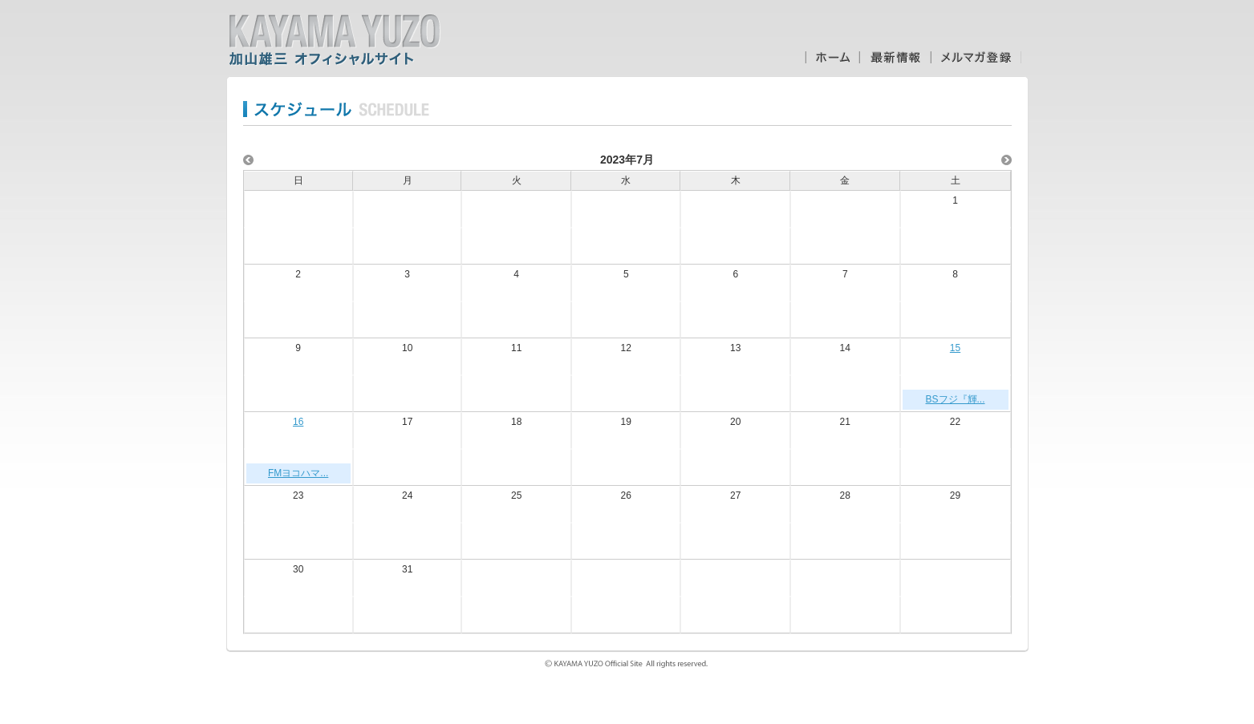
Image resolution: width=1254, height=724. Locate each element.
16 (298, 421)
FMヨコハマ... (298, 473)
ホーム (832, 57)
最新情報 (895, 57)
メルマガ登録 (976, 57)
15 (955, 348)
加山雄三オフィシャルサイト (334, 40)
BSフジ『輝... (955, 399)
